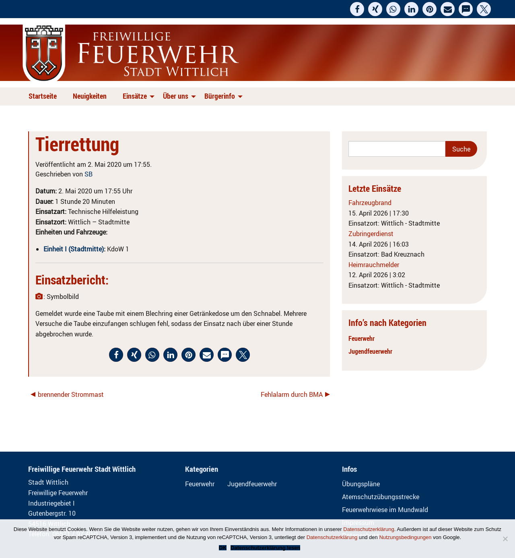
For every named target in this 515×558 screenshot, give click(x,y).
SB (88, 174)
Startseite (43, 96)
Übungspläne (361, 483)
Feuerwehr (361, 338)
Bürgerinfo (219, 96)
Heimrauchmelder (373, 264)
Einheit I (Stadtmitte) (73, 249)
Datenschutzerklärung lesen (265, 547)
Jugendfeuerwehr (370, 351)
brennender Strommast (71, 394)
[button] (357, 9)
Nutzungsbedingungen (405, 537)
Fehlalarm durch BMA (292, 394)
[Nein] (505, 539)
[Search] (396, 149)
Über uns (175, 96)
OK (223, 547)
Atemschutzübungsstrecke (380, 496)
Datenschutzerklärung (368, 529)
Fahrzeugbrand (369, 202)
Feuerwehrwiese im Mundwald (385, 509)
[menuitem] (44, 96)
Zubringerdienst (370, 233)
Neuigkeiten (90, 96)
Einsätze (135, 96)
